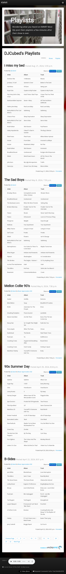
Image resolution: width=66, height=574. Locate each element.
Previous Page (10, 538)
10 (31, 538)
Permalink (59, 171)
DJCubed (13, 71)
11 (35, 538)
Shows (51, 58)
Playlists (57, 58)
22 (10, 542)
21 (6, 542)
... (27, 538)
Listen (4, 560)
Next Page (17, 542)
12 (40, 538)
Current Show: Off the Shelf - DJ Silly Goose (15, 567)
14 (48, 538)
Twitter (59, 71)
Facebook (52, 71)
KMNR (4, 2)
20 (56, 538)
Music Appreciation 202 (25, 291)
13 (44, 538)
